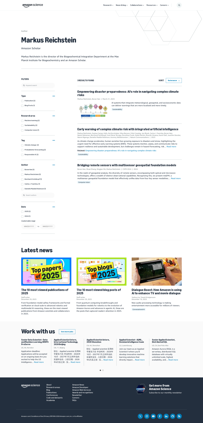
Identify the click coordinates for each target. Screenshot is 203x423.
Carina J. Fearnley (156, 133)
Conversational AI (139, 309)
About (49, 385)
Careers (163, 5)
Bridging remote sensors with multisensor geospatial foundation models (126, 165)
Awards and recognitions (82, 393)
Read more (171, 146)
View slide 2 (103, 370)
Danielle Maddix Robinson (100, 137)
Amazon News (78, 385)
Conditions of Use (37, 416)
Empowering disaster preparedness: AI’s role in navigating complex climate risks (128, 93)
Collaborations (136, 5)
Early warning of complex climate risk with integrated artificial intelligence (127, 129)
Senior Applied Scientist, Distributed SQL (163, 341)
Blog (48, 390)
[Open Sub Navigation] (112, 5)
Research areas (53, 387)
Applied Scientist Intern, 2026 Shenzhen (98, 341)
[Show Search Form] (179, 5)
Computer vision (84, 182)
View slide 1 (100, 370)
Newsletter (77, 395)
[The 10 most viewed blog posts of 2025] (102, 272)
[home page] (32, 4)
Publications (51, 393)
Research (107, 5)
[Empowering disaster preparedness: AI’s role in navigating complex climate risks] (93, 111)
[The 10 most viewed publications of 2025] (46, 272)
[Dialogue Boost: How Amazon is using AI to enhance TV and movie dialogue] (157, 272)
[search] (38, 85)
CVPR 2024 (127, 169)
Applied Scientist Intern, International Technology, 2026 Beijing (66, 342)
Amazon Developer (80, 387)
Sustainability (117, 109)
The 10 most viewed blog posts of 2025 (99, 291)
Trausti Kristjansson (148, 297)
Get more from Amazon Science (160, 387)
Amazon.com (25, 416)
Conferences (52, 395)
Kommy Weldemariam (119, 137)
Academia (50, 400)
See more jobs (67, 332)
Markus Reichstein (84, 99)
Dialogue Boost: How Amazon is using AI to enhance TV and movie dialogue (157, 291)
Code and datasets (54, 398)
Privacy (47, 416)
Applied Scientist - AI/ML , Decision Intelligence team (131, 341)
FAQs (74, 400)
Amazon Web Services (81, 390)
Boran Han (96, 99)
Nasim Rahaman (83, 135)
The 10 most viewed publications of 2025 (44, 291)
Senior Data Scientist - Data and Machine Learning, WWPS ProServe (35, 342)
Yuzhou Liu (136, 297)
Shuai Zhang (91, 169)
